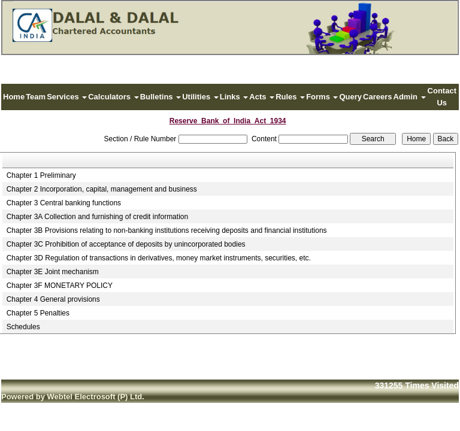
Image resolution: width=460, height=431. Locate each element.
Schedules (23, 327)
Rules (290, 96)
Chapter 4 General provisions (53, 299)
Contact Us (442, 96)
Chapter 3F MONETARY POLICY (60, 285)
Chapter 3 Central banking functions (64, 203)
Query (350, 96)
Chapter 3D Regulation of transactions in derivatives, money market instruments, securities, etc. (159, 258)
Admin (410, 96)
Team (36, 96)
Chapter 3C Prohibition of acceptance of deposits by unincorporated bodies (126, 244)
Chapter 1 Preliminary (41, 175)
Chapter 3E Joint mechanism (53, 272)
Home (14, 96)
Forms (322, 96)
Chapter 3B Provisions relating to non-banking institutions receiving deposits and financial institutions (167, 230)
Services (67, 96)
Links (234, 96)
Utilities (200, 96)
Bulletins (160, 96)
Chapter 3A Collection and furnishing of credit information (98, 217)
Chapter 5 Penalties (38, 313)
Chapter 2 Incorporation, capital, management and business (102, 189)
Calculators (113, 96)
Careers (377, 96)
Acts (261, 96)
